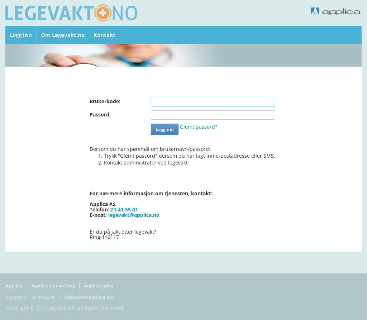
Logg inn (21, 34)
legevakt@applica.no (133, 215)
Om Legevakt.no (63, 34)
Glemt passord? (198, 127)
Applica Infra (99, 285)
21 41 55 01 (124, 209)
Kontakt (104, 34)
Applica (14, 285)
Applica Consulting (53, 285)
